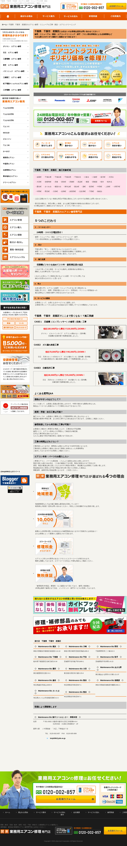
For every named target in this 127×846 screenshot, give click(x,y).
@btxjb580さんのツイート (10, 471)
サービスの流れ (71, 16)
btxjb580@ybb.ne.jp (57, 738)
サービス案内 (48, 16)
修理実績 (93, 16)
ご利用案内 (115, 16)
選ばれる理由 (26, 16)
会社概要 (76, 812)
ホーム (8, 16)
